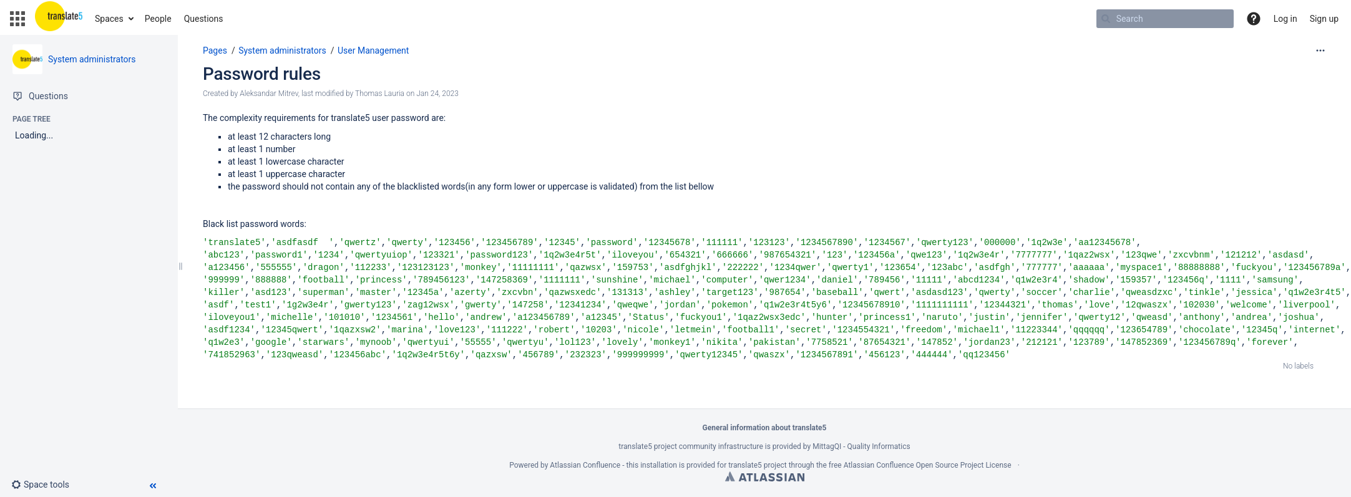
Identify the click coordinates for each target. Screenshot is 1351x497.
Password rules (262, 74)
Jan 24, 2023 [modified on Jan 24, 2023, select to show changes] (437, 93)
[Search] (1106, 19)
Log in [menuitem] (1285, 19)
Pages (215, 50)
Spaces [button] (109, 19)
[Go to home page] (59, 18)
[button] (17, 18)
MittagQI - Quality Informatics (861, 446)
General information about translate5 (765, 427)
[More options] (1320, 50)
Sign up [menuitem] (1324, 19)
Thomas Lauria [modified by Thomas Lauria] (379, 93)
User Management (373, 50)
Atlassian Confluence (585, 465)
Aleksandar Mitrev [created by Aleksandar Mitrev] (269, 93)
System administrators (92, 59)
